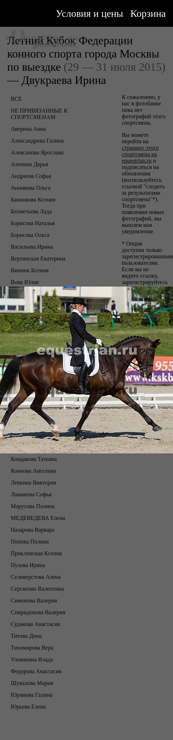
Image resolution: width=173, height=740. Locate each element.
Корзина (148, 13)
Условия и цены (89, 13)
